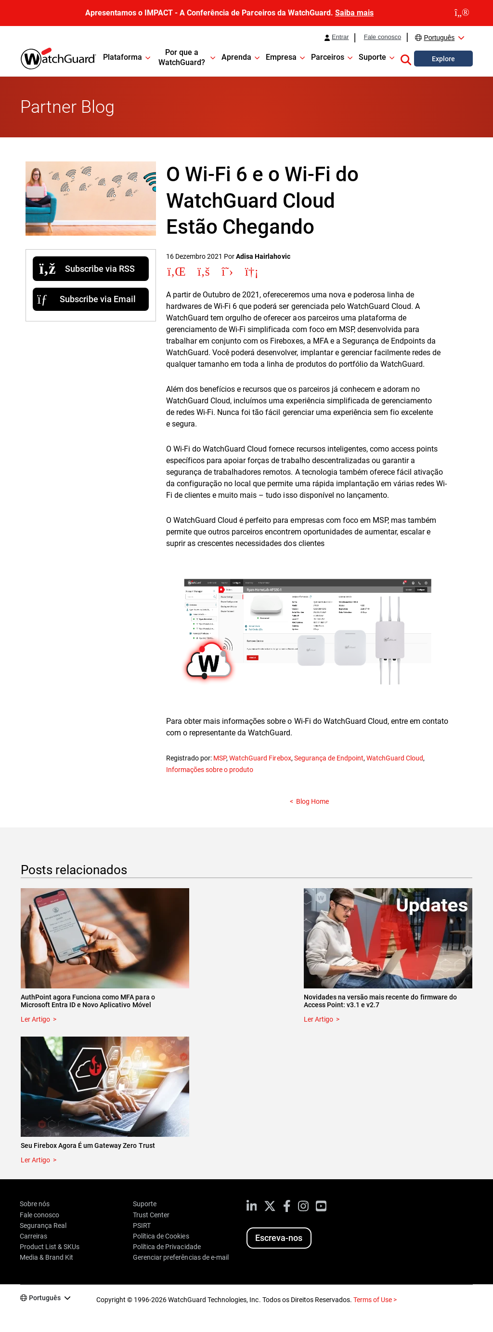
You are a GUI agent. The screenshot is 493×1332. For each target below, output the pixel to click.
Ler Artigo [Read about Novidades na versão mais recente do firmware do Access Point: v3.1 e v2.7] (318, 1019)
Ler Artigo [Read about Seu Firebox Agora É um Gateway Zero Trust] (35, 1160)
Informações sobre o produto (209, 769)
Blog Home (312, 801)
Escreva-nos (278, 1238)
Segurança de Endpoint (328, 758)
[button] (406, 58)
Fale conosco (383, 37)
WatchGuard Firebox (260, 758)
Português (439, 37)
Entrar (340, 37)
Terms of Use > (375, 1300)
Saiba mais (354, 12)
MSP (219, 758)
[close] (462, 13)
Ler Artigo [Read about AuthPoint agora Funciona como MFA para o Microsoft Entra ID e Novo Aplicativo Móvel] (35, 1019)
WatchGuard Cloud (394, 758)
